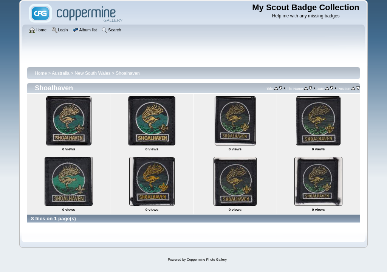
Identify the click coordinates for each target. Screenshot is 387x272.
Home (41, 73)
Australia (61, 73)
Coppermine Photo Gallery (207, 259)
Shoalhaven (127, 73)
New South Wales (93, 73)
